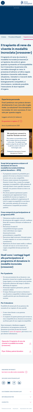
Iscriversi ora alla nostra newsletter (13, 372)
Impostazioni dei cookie (26, 408)
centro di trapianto (15, 331)
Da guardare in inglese (9, 121)
